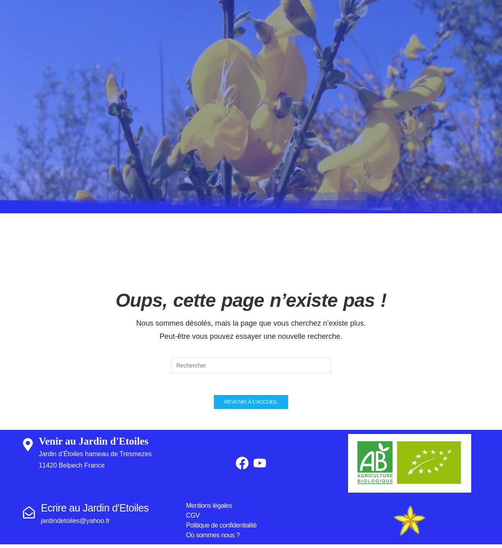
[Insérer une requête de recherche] (251, 365)
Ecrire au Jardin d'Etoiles (95, 511)
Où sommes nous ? (213, 538)
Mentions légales (209, 509)
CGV (192, 519)
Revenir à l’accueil (251, 405)
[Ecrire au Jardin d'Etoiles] (29, 516)
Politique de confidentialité (221, 528)
